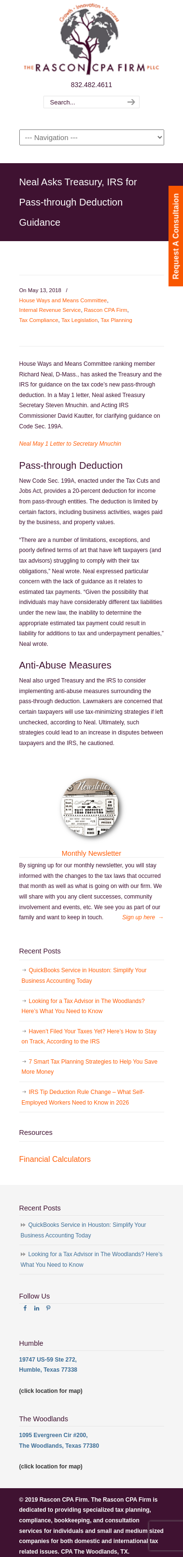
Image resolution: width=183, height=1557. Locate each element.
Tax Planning (116, 320)
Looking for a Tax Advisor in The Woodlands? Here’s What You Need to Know (83, 1006)
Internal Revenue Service (50, 310)
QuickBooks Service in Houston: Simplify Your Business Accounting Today (84, 975)
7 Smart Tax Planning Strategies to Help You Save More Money (90, 1067)
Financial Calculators (55, 1159)
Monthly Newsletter (91, 853)
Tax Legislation (79, 320)
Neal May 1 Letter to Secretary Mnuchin (70, 443)
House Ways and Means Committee (63, 300)
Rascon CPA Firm (105, 310)
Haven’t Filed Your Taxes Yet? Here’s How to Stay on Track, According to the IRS (89, 1036)
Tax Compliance (38, 320)
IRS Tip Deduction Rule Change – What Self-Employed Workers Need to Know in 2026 (83, 1097)
